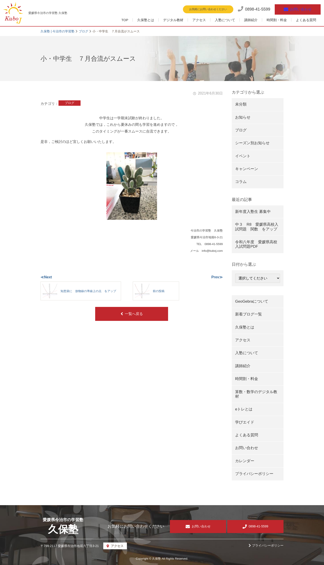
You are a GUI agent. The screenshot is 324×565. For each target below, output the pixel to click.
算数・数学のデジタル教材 (256, 394)
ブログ (69, 103)
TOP (124, 20)
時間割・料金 (277, 20)
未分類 (241, 104)
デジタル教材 (173, 20)
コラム (241, 182)
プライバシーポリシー (254, 474)
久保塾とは (145, 20)
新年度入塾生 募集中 (253, 211)
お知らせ (242, 117)
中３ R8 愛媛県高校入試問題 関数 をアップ (256, 226)
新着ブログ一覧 (248, 314)
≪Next (46, 277)
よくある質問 (306, 20)
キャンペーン (246, 169)
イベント (242, 156)
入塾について (225, 20)
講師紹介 (251, 20)
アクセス (199, 20)
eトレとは (243, 409)
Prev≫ (217, 277)
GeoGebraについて (251, 301)
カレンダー (244, 461)
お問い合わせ (246, 448)
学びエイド (244, 422)
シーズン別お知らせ (252, 143)
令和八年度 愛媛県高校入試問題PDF (256, 244)
